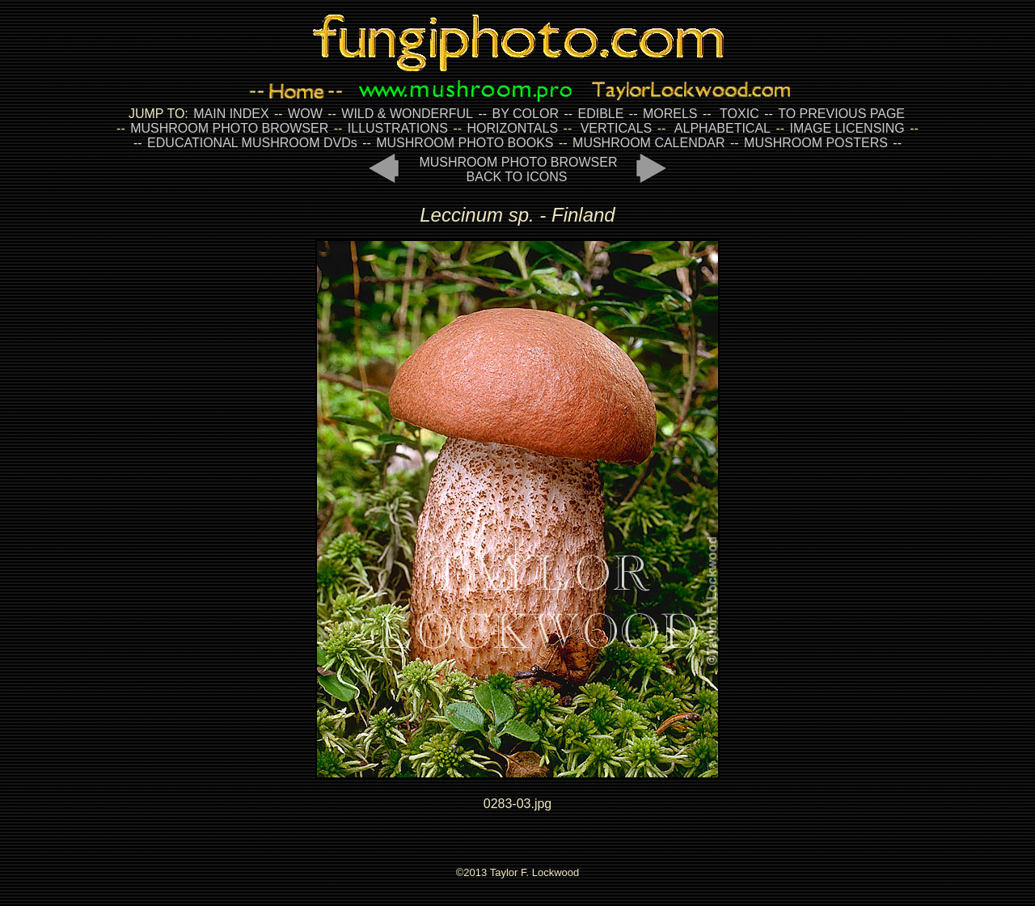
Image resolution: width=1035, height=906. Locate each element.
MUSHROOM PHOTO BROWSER (229, 128)
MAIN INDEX (230, 114)
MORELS (670, 114)
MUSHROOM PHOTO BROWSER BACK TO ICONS (518, 169)
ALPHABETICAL (722, 128)
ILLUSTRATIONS (398, 128)
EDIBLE (600, 114)
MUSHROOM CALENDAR (648, 143)
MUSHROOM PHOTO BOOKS (464, 143)
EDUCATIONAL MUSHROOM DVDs (252, 143)
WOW (305, 114)
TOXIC (739, 114)
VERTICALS (617, 128)
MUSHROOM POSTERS (816, 143)
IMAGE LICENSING (845, 128)
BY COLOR (525, 114)
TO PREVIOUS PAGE (841, 114)
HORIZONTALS (513, 128)
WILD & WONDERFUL (407, 114)
